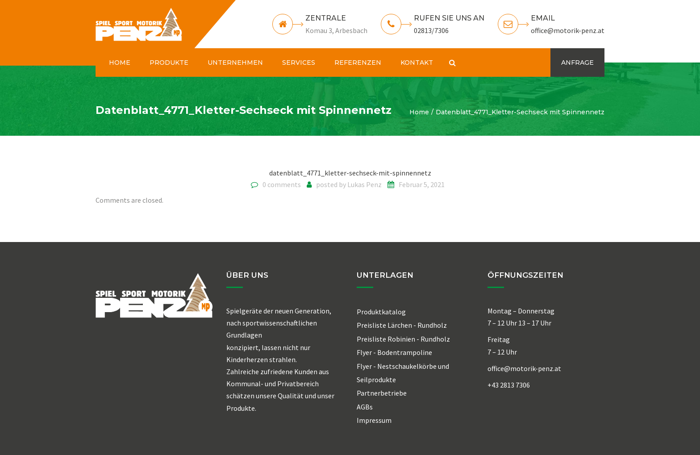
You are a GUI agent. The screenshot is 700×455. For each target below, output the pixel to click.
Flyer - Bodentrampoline (394, 352)
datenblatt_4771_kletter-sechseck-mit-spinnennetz (350, 172)
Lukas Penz (364, 184)
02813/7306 (431, 30)
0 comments (281, 184)
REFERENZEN (357, 62)
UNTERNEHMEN (235, 62)
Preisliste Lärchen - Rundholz (402, 325)
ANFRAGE (577, 62)
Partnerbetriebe (382, 392)
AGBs (365, 406)
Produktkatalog (381, 311)
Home (419, 112)
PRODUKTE (169, 62)
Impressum (374, 420)
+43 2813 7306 (509, 384)
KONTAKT (416, 62)
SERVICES (298, 62)
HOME (119, 62)
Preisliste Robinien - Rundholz (403, 338)
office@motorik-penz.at (567, 30)
